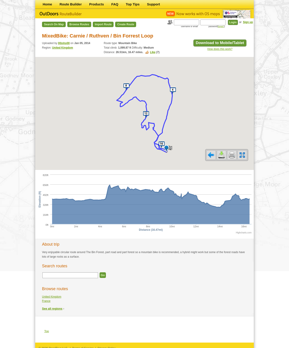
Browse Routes (79, 24)
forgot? (221, 26)
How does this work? (220, 49)
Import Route (103, 24)
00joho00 (64, 43)
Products (96, 4)
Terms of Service (82, 345)
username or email (189, 26)
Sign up (248, 22)
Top (46, 328)
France (46, 298)
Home (47, 4)
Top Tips (133, 4)
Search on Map (54, 24)
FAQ (114, 4)
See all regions (52, 305)
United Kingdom (62, 47)
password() (216, 26)
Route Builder (71, 4)
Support (153, 4)
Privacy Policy (107, 345)
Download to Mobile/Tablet (220, 43)
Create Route (125, 24)
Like (152, 52)
